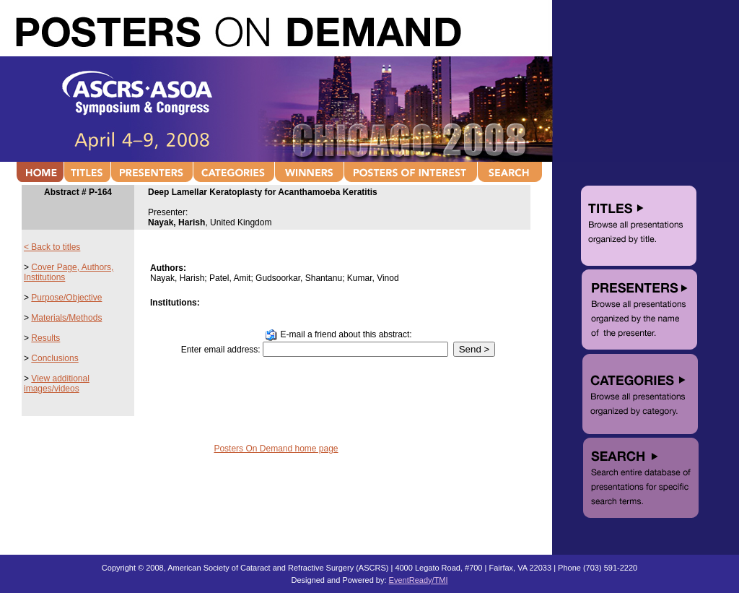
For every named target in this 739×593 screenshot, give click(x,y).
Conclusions (54, 358)
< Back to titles (52, 247)
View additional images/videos (56, 383)
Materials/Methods (66, 318)
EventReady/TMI (418, 580)
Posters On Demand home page (276, 448)
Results (45, 338)
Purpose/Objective (66, 298)
